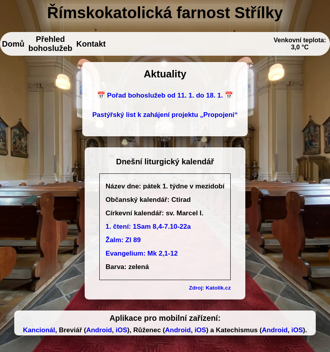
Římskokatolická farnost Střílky (165, 12)
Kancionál (39, 330)
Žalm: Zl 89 (123, 240)
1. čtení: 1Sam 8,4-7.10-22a (148, 226)
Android (99, 330)
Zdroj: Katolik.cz (210, 288)
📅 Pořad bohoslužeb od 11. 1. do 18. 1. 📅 (165, 95)
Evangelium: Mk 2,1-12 (142, 253)
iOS (121, 330)
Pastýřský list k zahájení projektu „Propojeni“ (165, 115)
